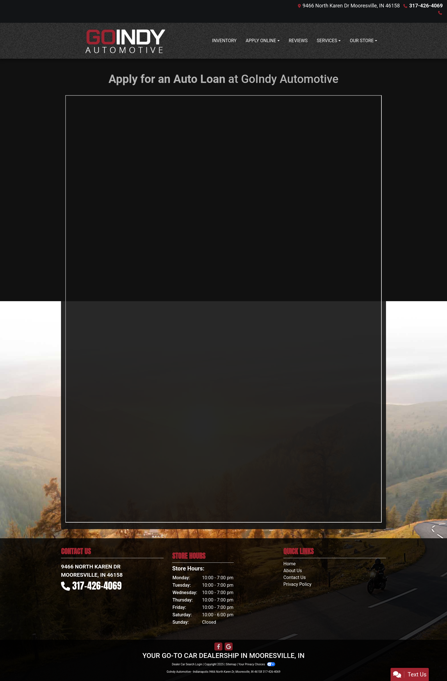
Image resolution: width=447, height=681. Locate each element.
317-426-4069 (426, 6)
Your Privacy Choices (256, 664)
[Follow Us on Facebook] (218, 647)
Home (289, 563)
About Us (292, 570)
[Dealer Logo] (125, 40)
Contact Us (294, 577)
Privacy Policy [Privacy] (297, 584)
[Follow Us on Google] (229, 647)
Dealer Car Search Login (187, 664)
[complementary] (430, 664)
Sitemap (231, 664)
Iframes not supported (223, 309)
